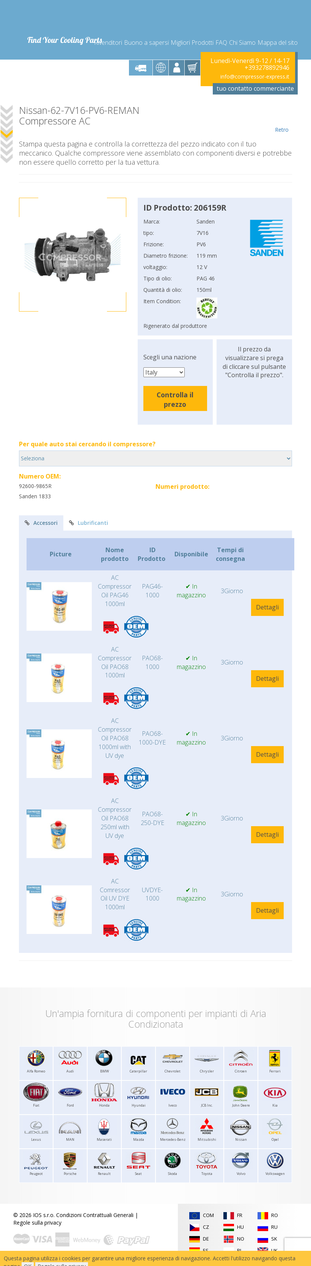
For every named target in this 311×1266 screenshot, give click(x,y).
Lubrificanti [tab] (88, 522)
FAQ (221, 42)
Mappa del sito (278, 42)
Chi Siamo (242, 42)
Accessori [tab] (41, 522)
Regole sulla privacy (37, 1222)
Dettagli (267, 607)
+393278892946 (267, 67)
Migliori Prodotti (192, 42)
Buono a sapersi (146, 42)
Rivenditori (108, 42)
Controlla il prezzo (175, 399)
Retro (281, 119)
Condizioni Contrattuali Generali (95, 1215)
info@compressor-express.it (254, 76)
